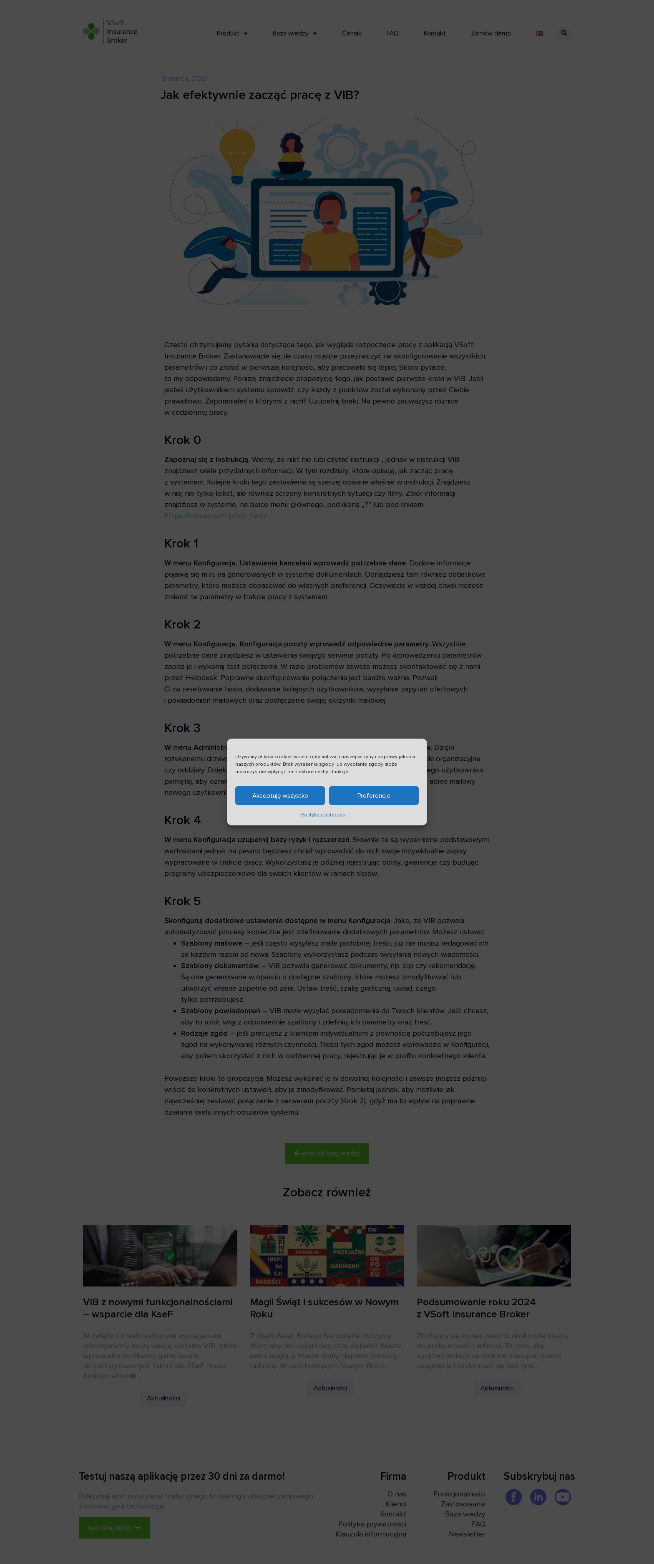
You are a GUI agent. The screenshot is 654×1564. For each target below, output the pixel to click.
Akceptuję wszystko (280, 798)
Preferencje (373, 798)
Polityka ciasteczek (323, 818)
